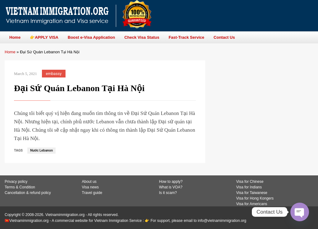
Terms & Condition (20, 187)
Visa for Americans (251, 204)
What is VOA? (170, 187)
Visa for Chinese (250, 181)
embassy (54, 73)
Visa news (90, 187)
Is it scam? (168, 193)
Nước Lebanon (41, 150)
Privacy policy (16, 181)
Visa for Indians (249, 187)
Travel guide (92, 193)
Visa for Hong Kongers (255, 198)
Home (10, 52)
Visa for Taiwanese (251, 193)
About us (89, 181)
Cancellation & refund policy (28, 193)
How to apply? (171, 181)
